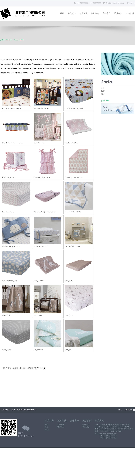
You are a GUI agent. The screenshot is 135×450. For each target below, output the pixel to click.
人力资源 (130, 13)
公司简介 (72, 13)
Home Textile (19, 40)
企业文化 (83, 13)
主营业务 (95, 13)
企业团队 (86, 427)
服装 (103, 91)
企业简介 (86, 425)
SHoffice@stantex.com (113, 3)
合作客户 (107, 13)
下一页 (22, 368)
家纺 (103, 94)
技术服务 (61, 427)
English (130, 3)
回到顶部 (130, 410)
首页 (62, 13)
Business (9, 40)
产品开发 (61, 425)
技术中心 (118, 13)
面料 (103, 88)
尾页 (30, 368)
